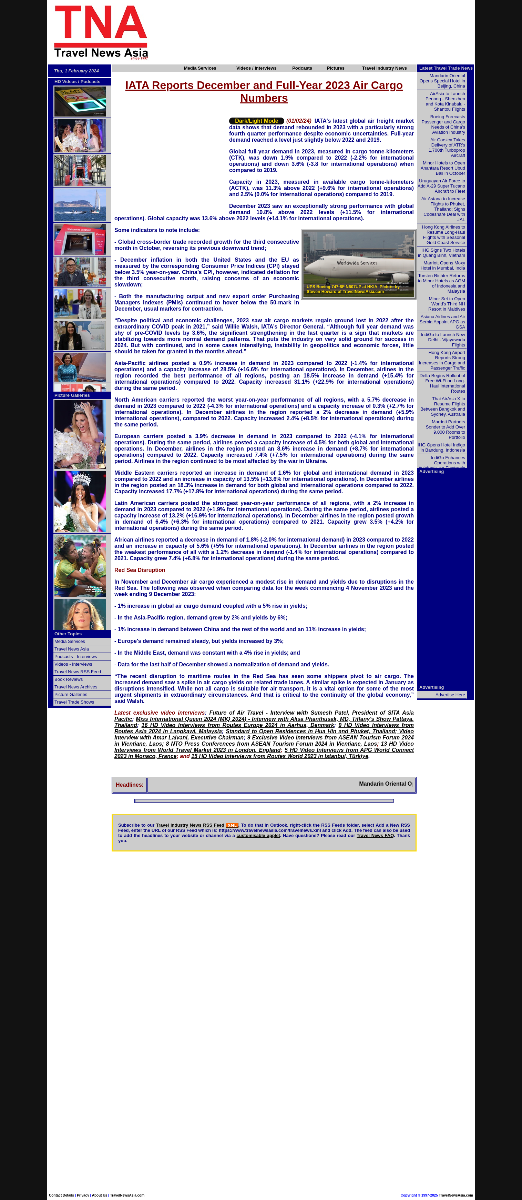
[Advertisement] (323, 32)
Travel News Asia (71, 649)
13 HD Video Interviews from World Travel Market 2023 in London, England (264, 747)
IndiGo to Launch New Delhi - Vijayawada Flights (443, 339)
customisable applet (258, 835)
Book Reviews (68, 679)
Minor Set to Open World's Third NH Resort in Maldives (446, 304)
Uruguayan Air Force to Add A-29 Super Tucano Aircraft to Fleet (441, 186)
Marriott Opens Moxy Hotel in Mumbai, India (443, 265)
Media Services (200, 68)
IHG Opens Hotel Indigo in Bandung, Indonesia (441, 447)
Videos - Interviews (73, 664)
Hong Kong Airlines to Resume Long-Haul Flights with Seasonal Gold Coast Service (443, 234)
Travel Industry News (384, 68)
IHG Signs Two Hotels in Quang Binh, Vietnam (441, 253)
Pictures (336, 68)
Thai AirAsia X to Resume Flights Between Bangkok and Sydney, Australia (442, 406)
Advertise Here (450, 694)
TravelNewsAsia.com (127, 1195)
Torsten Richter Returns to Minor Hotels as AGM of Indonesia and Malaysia (441, 283)
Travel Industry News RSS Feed (190, 825)
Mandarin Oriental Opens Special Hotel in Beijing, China (442, 81)
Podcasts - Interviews (75, 656)
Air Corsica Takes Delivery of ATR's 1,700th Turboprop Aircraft (447, 147)
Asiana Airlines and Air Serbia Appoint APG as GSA (442, 322)
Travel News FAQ (375, 835)
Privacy (83, 1195)
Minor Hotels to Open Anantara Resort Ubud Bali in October (443, 168)
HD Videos (65, 81)
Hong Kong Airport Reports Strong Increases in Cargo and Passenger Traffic (442, 360)
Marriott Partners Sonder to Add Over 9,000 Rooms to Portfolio (445, 429)
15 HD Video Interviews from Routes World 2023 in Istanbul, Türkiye (279, 756)
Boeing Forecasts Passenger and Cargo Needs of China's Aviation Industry (443, 124)
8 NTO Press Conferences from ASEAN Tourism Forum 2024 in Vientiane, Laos (271, 744)
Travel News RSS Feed (77, 671)
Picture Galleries (72, 395)
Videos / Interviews (256, 68)
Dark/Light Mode (256, 121)
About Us (99, 1195)
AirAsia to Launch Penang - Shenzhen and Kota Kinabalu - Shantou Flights (445, 101)
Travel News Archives (76, 686)
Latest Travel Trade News (446, 68)
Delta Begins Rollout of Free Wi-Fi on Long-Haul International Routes (442, 383)
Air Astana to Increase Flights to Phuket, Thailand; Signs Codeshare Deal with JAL (443, 209)
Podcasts (302, 68)
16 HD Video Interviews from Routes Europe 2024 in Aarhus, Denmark (238, 725)
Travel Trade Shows (74, 702)
